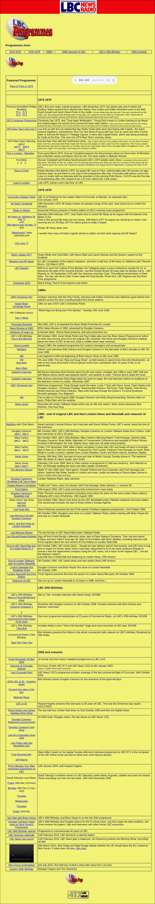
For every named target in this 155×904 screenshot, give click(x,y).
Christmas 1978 (21, 283)
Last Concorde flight (21, 672)
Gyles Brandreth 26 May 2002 (21, 660)
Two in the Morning (21, 339)
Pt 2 (25, 112)
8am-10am (21, 368)
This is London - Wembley (20, 153)
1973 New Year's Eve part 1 (22, 129)
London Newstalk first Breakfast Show (21, 568)
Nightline (21, 349)
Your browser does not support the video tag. (21, 853)
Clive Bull (22, 628)
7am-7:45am (21, 318)
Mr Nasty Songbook (21, 203)
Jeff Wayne (21, 759)
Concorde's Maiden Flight (21, 197)
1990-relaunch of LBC (74, 52)
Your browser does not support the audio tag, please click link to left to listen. (94, 80)
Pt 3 (18, 115)
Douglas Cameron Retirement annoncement (21, 721)
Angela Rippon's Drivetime (21, 485)
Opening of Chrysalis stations (21, 667)
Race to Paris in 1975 (21, 86)
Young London (21, 345)
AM (21, 356)
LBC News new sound (21, 839)
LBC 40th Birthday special (21, 831)
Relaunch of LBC (21, 580)
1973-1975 (15, 52)
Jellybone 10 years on (21, 332)
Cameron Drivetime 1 (21, 607)
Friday (10, 783)
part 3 (17, 146)
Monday (12, 788)
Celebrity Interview (22, 372)
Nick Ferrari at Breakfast (21, 865)
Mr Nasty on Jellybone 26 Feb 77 (21, 218)
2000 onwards (139, 52)
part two (21, 505)
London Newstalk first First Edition (21, 575)
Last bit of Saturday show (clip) (21, 736)
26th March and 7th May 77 (21, 225)
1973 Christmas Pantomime (21, 120)
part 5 (22, 149)
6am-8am (21, 362)
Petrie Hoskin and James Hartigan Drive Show (21, 711)
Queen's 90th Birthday (22, 869)
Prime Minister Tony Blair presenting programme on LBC (21, 769)
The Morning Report (21, 470)
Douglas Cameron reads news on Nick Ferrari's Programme (21, 824)
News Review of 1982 (21, 328)
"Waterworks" (18, 232)
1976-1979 (34, 52)
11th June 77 (22, 243)
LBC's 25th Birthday (109, 52)
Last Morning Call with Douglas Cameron (21, 517)
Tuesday (21, 796)
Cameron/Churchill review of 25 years (21, 620)
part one (21, 502)
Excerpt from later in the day (21, 691)
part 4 (26, 146)
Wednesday (21, 801)
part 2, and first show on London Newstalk (22, 525)
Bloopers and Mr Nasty (21, 261)
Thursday (22, 806)
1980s (49, 52)
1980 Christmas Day (22, 297)
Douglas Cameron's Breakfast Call (21, 494)
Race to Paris (21, 170)
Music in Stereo (21, 210)
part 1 (18, 434)
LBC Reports (22, 268)
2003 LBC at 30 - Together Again (21, 683)
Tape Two (27, 642)
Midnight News (22, 697)
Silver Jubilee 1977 (21, 255)
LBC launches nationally (21, 835)
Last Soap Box (21, 509)
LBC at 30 (21, 703)
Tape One (16, 642)
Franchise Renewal (21, 324)
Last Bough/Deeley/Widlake (22, 536)
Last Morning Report (22, 532)
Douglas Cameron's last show (21, 728)
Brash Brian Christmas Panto (21, 305)
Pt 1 (18, 112)
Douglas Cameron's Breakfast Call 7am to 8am (21, 480)
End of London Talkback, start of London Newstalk (21, 562)
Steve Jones (21, 404)
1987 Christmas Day (22, 385)
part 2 (22, 144)
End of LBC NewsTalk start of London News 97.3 (21, 547)
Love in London (21, 183)
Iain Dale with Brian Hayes (21, 818)
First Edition (21, 489)
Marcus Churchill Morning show (21, 599)
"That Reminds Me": (21, 754)
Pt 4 (25, 115)
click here (81, 848)
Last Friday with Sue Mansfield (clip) (22, 744)
